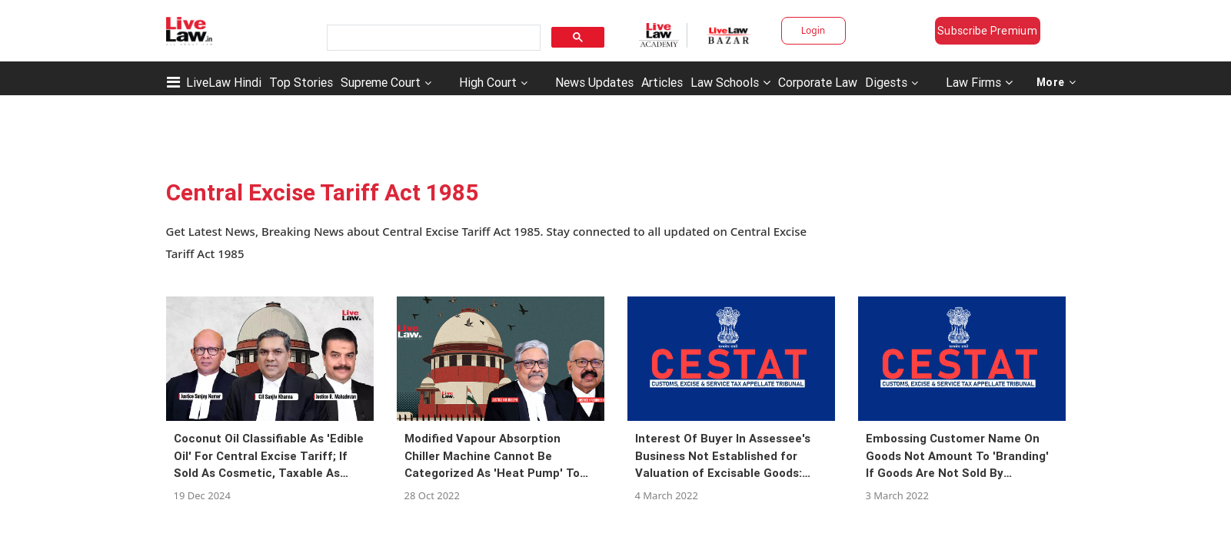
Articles (662, 82)
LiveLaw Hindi (223, 82)
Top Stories (301, 82)
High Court (488, 82)
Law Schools (730, 82)
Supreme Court (381, 82)
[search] (432, 38)
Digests (886, 82)
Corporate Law (817, 82)
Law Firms (979, 82)
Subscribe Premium (987, 31)
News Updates (594, 82)
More (1056, 82)
